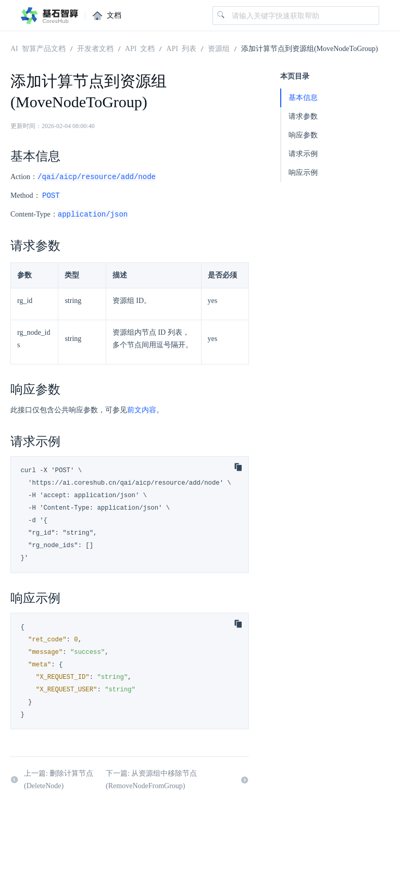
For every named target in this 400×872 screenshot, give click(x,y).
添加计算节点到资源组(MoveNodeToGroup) (309, 48)
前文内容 (141, 411)
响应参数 (303, 135)
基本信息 (303, 98)
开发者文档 (95, 48)
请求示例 (303, 154)
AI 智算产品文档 (38, 48)
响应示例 (303, 172)
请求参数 (303, 116)
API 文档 (140, 48)
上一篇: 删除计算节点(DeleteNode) (51, 781)
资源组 (219, 48)
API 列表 (181, 48)
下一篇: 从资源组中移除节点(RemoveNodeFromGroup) (177, 781)
